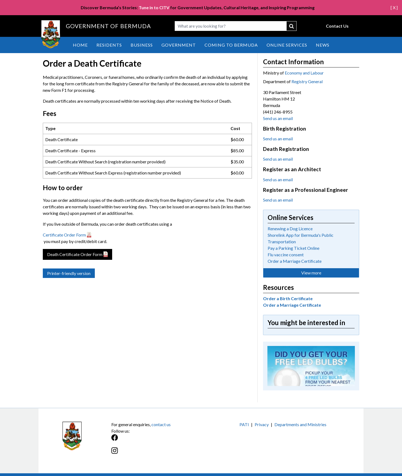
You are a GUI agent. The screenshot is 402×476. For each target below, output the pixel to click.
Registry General (307, 81)
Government (178, 44)
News (322, 44)
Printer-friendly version (68, 273)
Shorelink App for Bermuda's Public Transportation (300, 238)
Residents (109, 44)
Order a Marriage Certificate (295, 261)
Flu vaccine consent (286, 254)
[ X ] (394, 7)
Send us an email (278, 118)
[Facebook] (156, 440)
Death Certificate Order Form (74, 254)
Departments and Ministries (300, 424)
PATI (244, 424)
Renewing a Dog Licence (290, 228)
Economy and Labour (304, 72)
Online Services (287, 44)
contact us (161, 424)
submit (292, 26)
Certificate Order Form (64, 234)
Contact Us (337, 25)
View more (311, 272)
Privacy (262, 424)
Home (80, 44)
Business (142, 44)
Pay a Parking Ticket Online (293, 248)
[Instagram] (156, 453)
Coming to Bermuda (231, 44)
